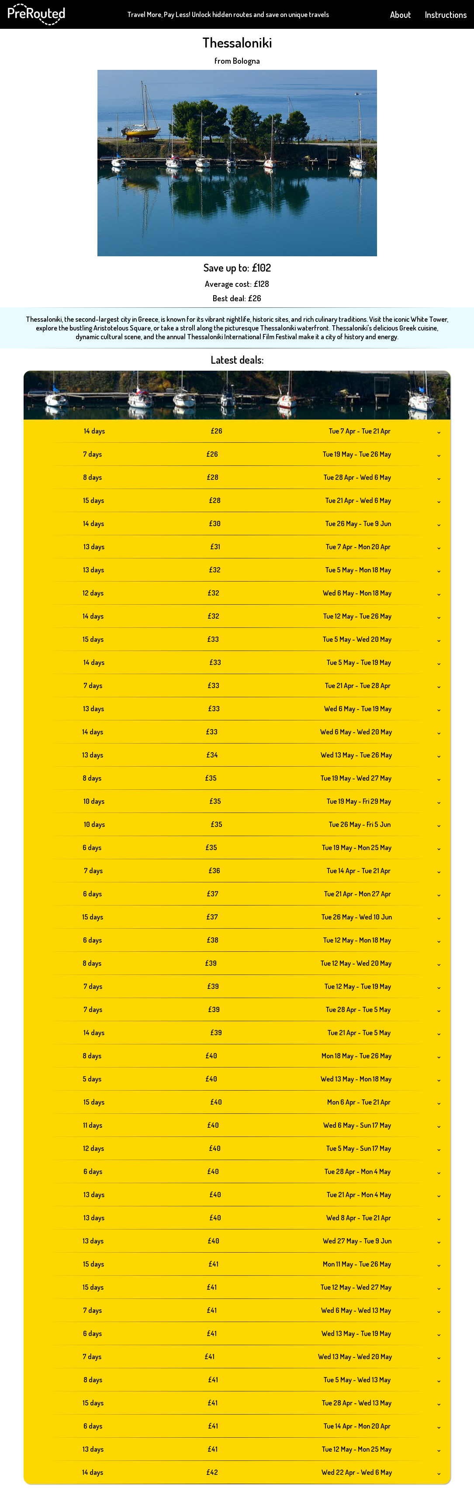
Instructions (446, 14)
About (400, 14)
